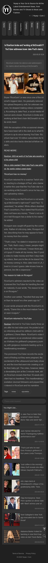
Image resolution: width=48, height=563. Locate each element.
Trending (10, 26)
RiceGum (7, 324)
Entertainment (15, 28)
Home (4, 25)
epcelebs (25, 392)
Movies (37, 26)
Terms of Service (18, 553)
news (14, 392)
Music (32, 25)
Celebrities (21, 27)
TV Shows (43, 27)
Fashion (26, 26)
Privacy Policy (31, 553)
